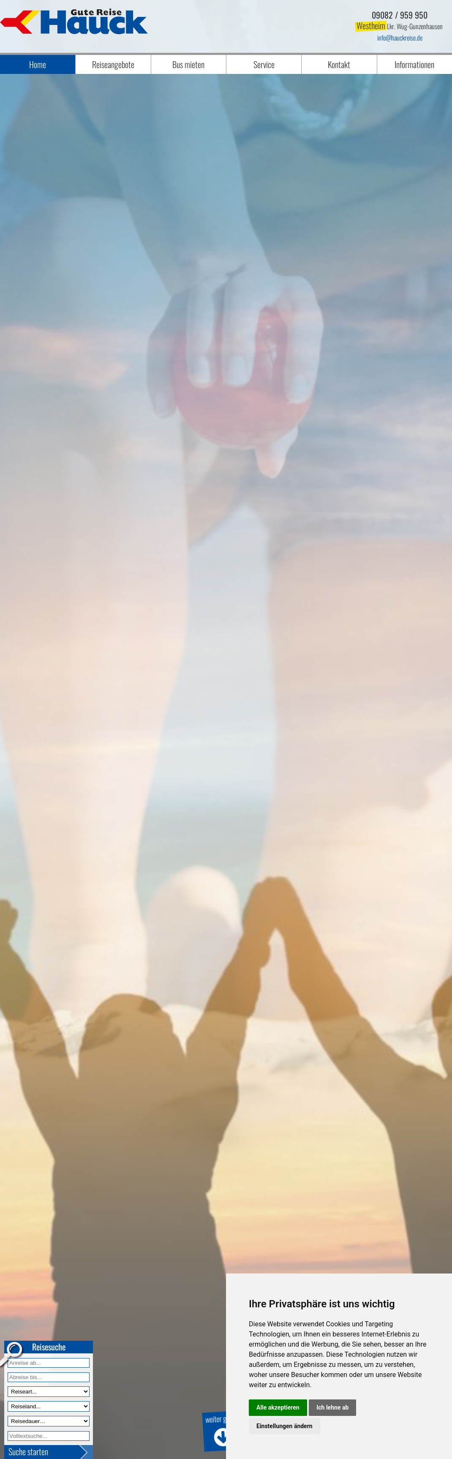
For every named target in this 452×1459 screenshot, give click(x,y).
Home (37, 64)
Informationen (414, 64)
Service (264, 64)
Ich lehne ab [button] (332, 1407)
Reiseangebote (113, 64)
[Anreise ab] (49, 1363)
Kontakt (339, 64)
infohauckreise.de (399, 38)
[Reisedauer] (49, 1421)
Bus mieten (188, 64)
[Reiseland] (49, 1406)
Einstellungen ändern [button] (284, 1426)
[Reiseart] (49, 1391)
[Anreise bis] (49, 1377)
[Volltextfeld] (49, 1436)
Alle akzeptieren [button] (278, 1407)
